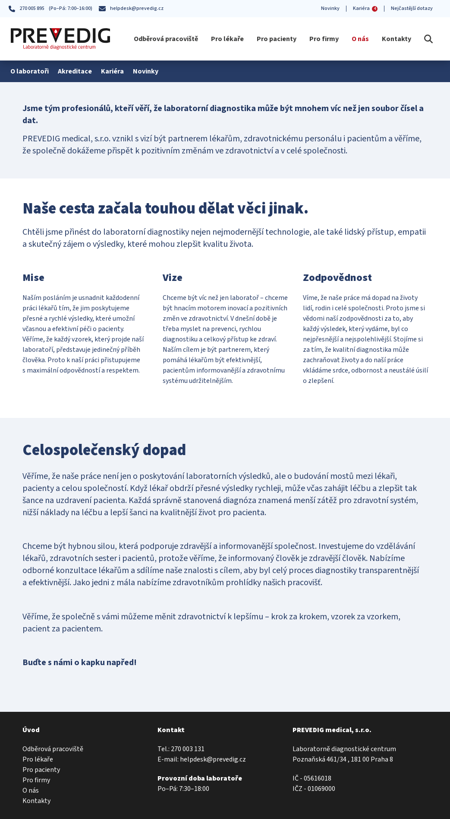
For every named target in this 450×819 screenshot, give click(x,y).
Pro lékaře (227, 39)
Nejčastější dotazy (412, 8)
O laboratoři (29, 71)
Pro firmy (324, 39)
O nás (360, 39)
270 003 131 (188, 749)
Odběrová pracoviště (166, 39)
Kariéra (365, 8)
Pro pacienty (276, 39)
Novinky (330, 8)
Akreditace (73, 71)
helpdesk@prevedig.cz (131, 8)
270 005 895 (26, 8)
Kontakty (396, 39)
